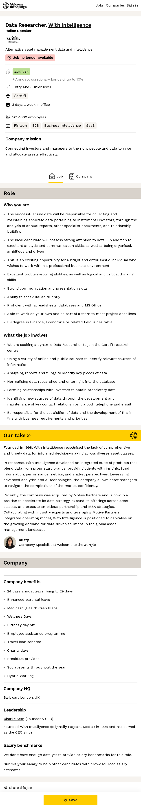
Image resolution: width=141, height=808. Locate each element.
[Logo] (15, 5)
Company (80, 176)
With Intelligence (69, 25)
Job (55, 176)
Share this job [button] (18, 787)
